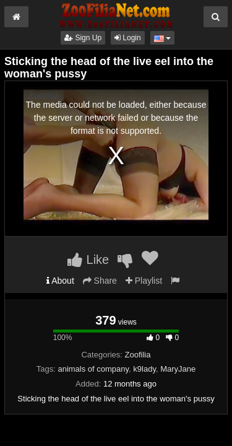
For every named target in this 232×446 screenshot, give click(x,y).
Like (88, 259)
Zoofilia (138, 354)
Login (127, 37)
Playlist (144, 281)
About (60, 281)
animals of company (93, 369)
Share (100, 281)
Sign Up (82, 37)
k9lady (144, 369)
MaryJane (177, 369)
